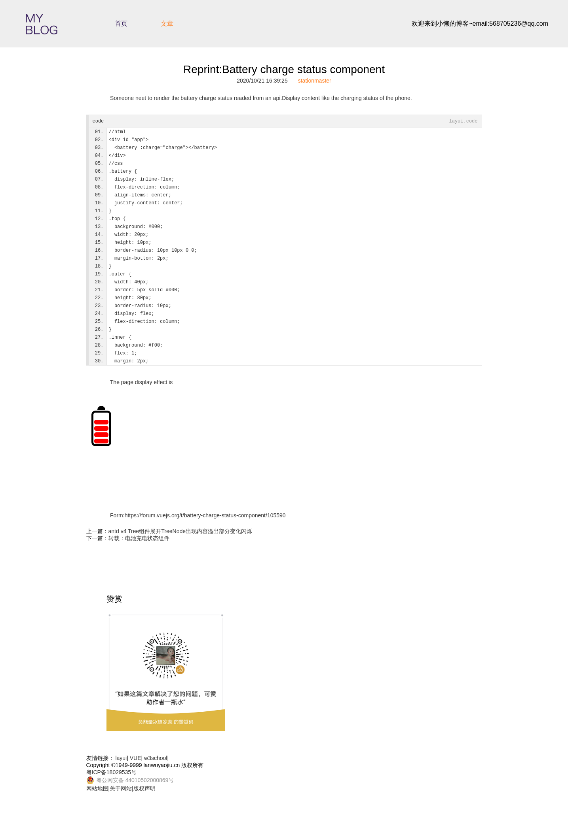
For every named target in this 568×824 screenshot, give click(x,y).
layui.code (463, 121)
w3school (155, 758)
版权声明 (144, 788)
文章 (167, 23)
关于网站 (121, 788)
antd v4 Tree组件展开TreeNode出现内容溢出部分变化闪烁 (180, 531)
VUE (135, 758)
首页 (121, 23)
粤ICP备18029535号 (111, 772)
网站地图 (97, 788)
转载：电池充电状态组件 (138, 538)
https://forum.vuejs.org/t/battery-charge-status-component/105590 (205, 515)
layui (121, 758)
